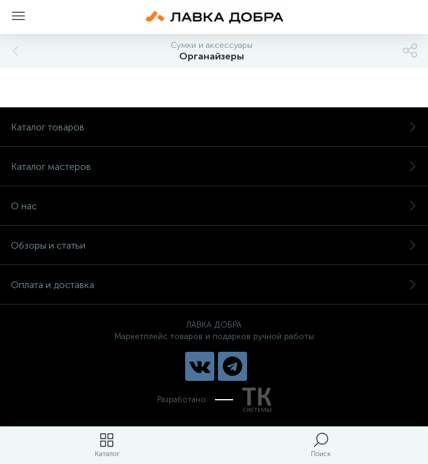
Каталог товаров (214, 127)
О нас (214, 206)
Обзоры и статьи (214, 245)
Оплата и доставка (214, 285)
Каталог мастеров (214, 166)
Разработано (214, 400)
